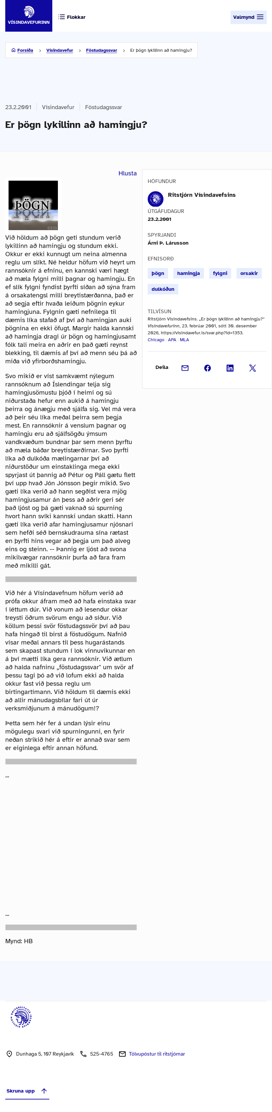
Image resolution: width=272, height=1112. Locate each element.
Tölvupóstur (157, 1054)
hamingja (188, 273)
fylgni (220, 273)
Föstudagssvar (101, 50)
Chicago (156, 340)
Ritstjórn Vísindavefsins (202, 194)
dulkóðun (163, 289)
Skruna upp (27, 1091)
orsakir (249, 273)
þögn (158, 273)
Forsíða (25, 50)
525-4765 (101, 1054)
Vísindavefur (59, 50)
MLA (184, 340)
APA (172, 340)
